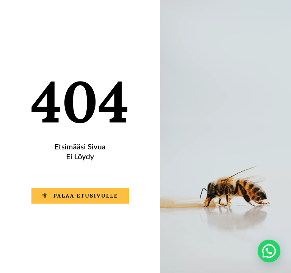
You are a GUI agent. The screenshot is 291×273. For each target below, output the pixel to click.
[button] (269, 251)
